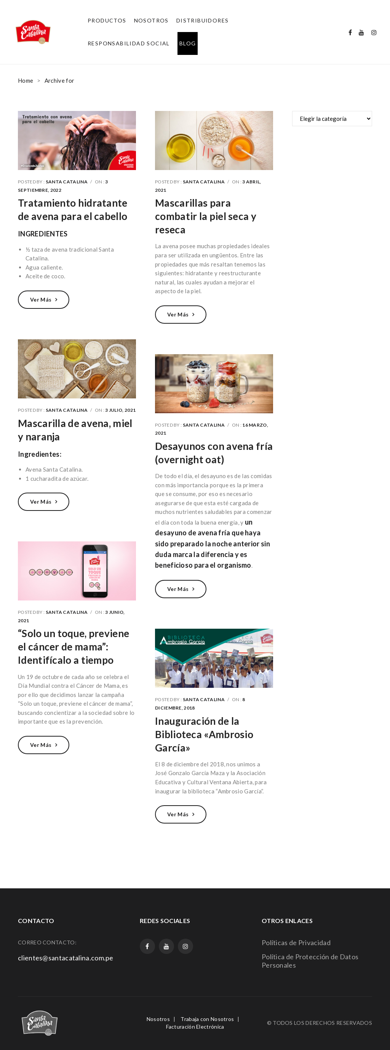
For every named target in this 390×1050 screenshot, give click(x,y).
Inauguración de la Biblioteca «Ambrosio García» (204, 734)
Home (25, 80)
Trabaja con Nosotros (207, 1019)
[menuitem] (107, 20)
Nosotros (158, 1019)
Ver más (40, 299)
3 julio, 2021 (120, 410)
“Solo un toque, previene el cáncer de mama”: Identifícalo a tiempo (73, 646)
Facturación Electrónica (195, 1026)
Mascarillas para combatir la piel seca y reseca (205, 216)
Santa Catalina (67, 182)
